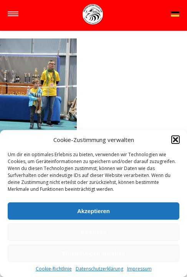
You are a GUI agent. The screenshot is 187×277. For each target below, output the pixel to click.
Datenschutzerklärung (99, 268)
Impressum (139, 268)
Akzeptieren (93, 211)
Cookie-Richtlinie (54, 268)
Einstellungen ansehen (93, 253)
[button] (175, 140)
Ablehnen (93, 232)
